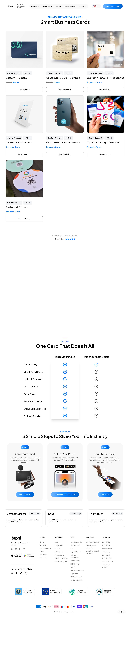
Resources (47, 6)
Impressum (74, 574)
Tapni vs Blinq (106, 545)
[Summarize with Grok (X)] (21, 573)
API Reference (59, 555)
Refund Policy (75, 545)
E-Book (57, 548)
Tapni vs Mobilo (107, 558)
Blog (56, 542)
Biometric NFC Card (61, 558)
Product (35, 6)
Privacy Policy (75, 561)
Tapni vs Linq (106, 552)
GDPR (73, 567)
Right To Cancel (76, 552)
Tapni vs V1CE (106, 555)
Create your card (112, 6)
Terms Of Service (76, 542)
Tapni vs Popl (106, 542)
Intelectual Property (77, 570)
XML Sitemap (75, 564)
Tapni (61, 612)
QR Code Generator (92, 542)
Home (42, 542)
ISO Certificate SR (76, 580)
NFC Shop (43, 545)
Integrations (59, 552)
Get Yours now (25, 494)
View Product (24, 90)
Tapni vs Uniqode (107, 561)
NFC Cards (82, 6)
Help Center (59, 545)
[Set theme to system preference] (119, 612)
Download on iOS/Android (65, 494)
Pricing (58, 6)
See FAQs (105, 494)
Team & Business (69, 6)
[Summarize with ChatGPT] (12, 573)
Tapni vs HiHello (107, 548)
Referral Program (61, 561)
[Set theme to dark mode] (124, 612)
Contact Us (43, 555)
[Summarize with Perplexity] (26, 573)
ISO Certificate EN (76, 577)
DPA (72, 548)
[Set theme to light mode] (121, 611)
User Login (43, 558)
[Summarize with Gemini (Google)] (16, 573)
